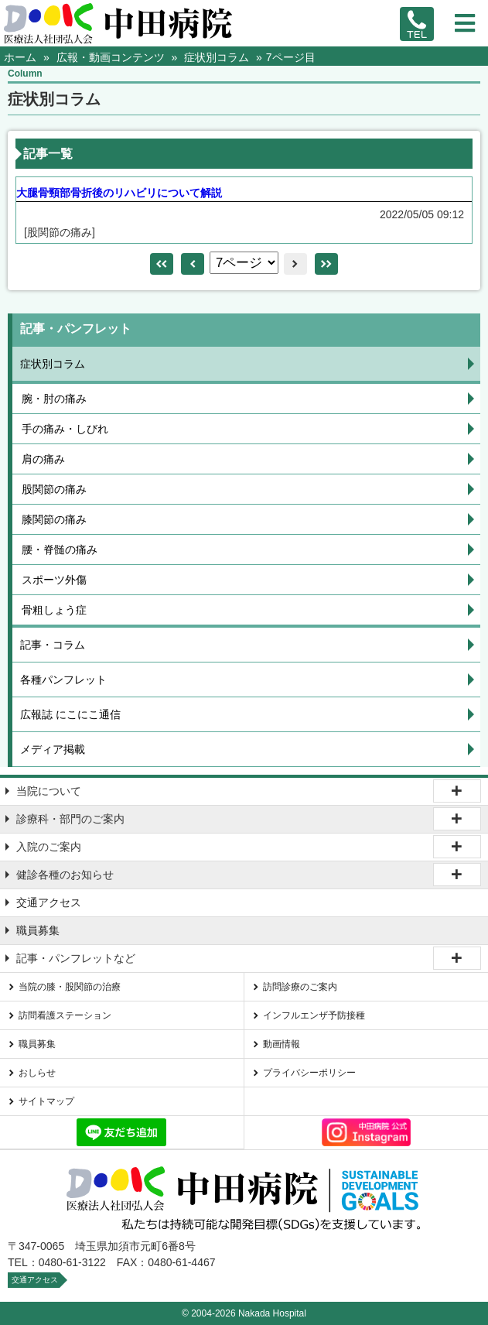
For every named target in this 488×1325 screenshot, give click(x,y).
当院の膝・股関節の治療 (70, 986)
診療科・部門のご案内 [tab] (70, 819)
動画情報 (281, 1044)
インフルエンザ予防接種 (314, 1015)
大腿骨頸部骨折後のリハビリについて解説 (119, 193)
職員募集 (38, 930)
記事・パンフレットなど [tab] (75, 958)
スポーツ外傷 (54, 579)
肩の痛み (43, 459)
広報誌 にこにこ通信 (70, 714)
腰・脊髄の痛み (59, 549)
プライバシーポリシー (309, 1072)
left (193, 263)
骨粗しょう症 (54, 610)
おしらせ (37, 1072)
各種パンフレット (63, 679)
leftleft (161, 263)
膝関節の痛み (54, 519)
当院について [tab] (48, 791)
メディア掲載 (52, 749)
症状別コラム (52, 364)
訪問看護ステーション (65, 1015)
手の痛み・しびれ (65, 429)
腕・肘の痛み (54, 398)
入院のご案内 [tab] (48, 847)
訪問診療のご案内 (300, 986)
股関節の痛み (54, 489)
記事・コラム (52, 645)
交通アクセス (48, 902)
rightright (326, 263)
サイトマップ (46, 1101)
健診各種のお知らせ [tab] (65, 874)
